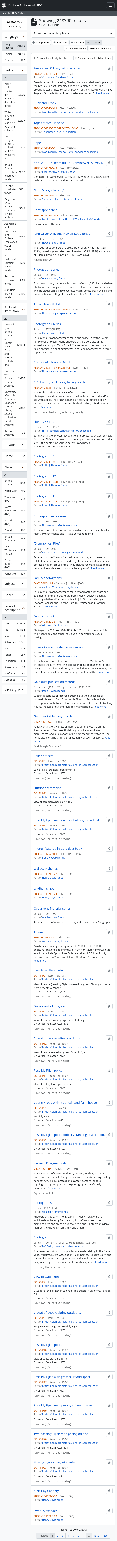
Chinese (14, 60)
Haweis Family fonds (53, 242)
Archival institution (11, 309)
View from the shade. (49, 970)
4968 (96, 1535)
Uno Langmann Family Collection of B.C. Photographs (14, 147)
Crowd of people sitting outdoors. (57, 1038)
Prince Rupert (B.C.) (14, 563)
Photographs (43, 1203)
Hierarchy (60, 42)
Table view (94, 42)
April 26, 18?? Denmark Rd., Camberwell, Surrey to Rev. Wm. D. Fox (69, 163)
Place (8, 467)
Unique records (14, 45)
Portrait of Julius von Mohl (52, 362)
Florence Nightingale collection (59, 313)
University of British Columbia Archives (14, 378)
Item (14, 624)
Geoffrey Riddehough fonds (53, 716)
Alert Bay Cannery (46, 1491)
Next (105, 1535)
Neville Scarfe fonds (53, 917)
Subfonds (14, 680)
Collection (14, 661)
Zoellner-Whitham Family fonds (60, 587)
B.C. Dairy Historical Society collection (63, 1246)
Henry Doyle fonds (52, 877)
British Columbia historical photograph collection (70, 765)
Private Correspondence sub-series (58, 647)
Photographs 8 (44, 456)
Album (38, 932)
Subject (9, 584)
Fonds (14, 655)
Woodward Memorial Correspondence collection (70, 112)
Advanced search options (51, 33)
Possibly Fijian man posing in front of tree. (63, 1405)
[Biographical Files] (47, 543)
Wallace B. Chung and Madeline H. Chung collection (14, 121)
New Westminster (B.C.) (14, 550)
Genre (8, 595)
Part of (9, 70)
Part (14, 649)
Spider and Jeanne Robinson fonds (62, 199)
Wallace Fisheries (46, 868)
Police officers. (44, 756)
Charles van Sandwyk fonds (57, 77)
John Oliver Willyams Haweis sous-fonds (62, 234)
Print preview (40, 42)
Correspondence (45, 210)
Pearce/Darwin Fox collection (58, 172)
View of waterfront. (47, 1277)
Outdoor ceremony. (47, 788)
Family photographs (48, 578)
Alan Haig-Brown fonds (14, 293)
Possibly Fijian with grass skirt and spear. (62, 1377)
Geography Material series (52, 908)
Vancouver (14, 491)
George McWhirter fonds (14, 189)
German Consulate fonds (14, 280)
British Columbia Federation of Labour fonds (14, 172)
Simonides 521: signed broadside (57, 68)
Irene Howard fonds (53, 690)
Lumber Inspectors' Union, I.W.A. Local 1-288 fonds (71, 219)
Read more (102, 93)
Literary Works (44, 422)
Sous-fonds (14, 667)
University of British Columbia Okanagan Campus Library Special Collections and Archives (14, 408)
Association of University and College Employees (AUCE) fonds (14, 236)
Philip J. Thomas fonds (54, 465)
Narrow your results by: (15, 24)
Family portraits (45, 616)
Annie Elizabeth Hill (47, 304)
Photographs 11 (45, 496)
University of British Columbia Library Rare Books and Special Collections (14, 344)
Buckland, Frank (45, 103)
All (5, 77)
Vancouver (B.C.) (14, 498)
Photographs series (47, 324)
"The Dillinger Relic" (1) (49, 190)
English (14, 54)
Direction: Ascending (101, 48)
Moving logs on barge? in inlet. (55, 1462)
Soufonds (14, 674)
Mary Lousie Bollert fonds (56, 333)
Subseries (14, 642)
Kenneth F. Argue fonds (50, 1163)
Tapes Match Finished (49, 123)
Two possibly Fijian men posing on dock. (62, 1434)
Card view (77, 42)
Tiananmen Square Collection (59, 132)
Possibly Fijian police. (48, 1070)
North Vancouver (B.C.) (14, 510)
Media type (12, 690)
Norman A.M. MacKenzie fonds (59, 525)
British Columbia (14, 482)
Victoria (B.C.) (14, 522)
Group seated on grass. (50, 1006)
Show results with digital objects (93, 58)
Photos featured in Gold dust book (58, 848)
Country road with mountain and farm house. (66, 1102)
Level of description (12, 608)
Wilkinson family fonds (55, 625)
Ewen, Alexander (45, 1511)
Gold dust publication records (54, 682)
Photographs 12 (45, 476)
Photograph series (46, 269)
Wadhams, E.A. (44, 888)
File (14, 630)
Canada (14, 531)
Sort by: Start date (75, 48)
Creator (9, 445)
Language (11, 37)
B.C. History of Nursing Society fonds (14, 263)
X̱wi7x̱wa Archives (14, 432)
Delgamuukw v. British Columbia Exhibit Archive (14, 208)
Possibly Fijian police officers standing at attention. (69, 1135)
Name (8, 456)
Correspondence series (50, 516)
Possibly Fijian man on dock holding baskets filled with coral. (69, 820)
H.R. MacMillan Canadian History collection (66, 430)
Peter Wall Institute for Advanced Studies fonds (14, 94)
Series (14, 636)
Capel (38, 143)
